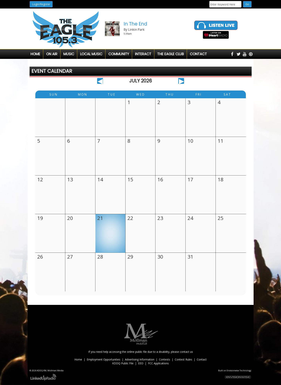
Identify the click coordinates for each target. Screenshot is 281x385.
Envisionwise (233, 370)
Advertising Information (139, 359)
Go (247, 4)
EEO (140, 363)
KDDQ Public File (122, 363)
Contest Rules (183, 359)
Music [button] (68, 54)
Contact (202, 359)
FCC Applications (158, 363)
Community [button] (118, 54)
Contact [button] (198, 54)
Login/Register (41, 4)
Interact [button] (143, 54)
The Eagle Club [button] (170, 54)
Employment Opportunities (103, 359)
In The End (135, 24)
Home (35, 54)
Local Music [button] (91, 54)
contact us (186, 352)
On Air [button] (51, 54)
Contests (164, 359)
